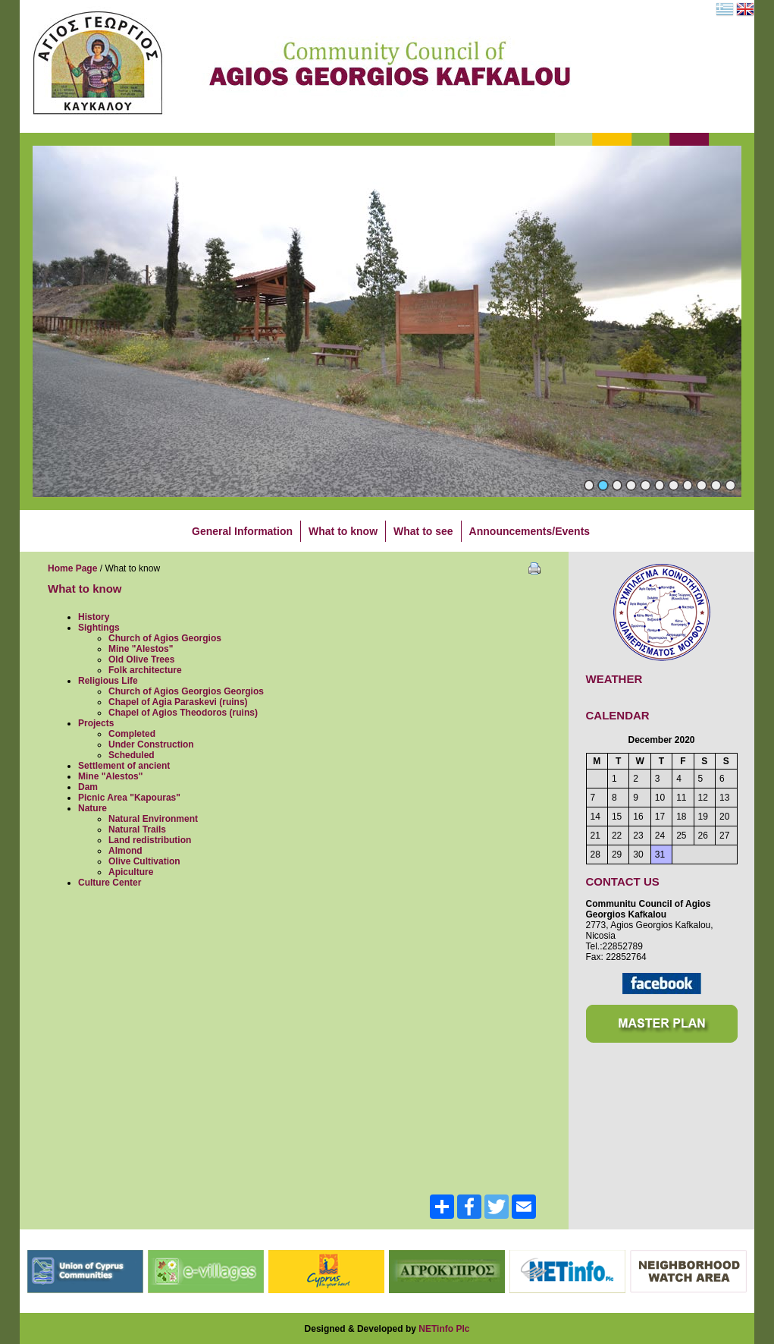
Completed (131, 734)
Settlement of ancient (124, 765)
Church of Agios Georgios (164, 638)
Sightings (99, 627)
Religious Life (108, 680)
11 (730, 485)
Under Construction (151, 744)
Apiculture (130, 872)
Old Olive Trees (141, 659)
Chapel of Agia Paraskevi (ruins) (178, 702)
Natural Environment (153, 819)
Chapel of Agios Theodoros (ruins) (183, 712)
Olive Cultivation (144, 861)
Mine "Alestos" (140, 649)
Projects (96, 723)
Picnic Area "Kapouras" (129, 797)
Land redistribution (149, 840)
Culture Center (109, 882)
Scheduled (131, 755)
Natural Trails (137, 829)
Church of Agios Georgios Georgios (186, 691)
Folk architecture (145, 670)
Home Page (72, 568)
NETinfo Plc (443, 1329)
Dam (88, 787)
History (93, 617)
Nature (92, 808)
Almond (125, 850)
